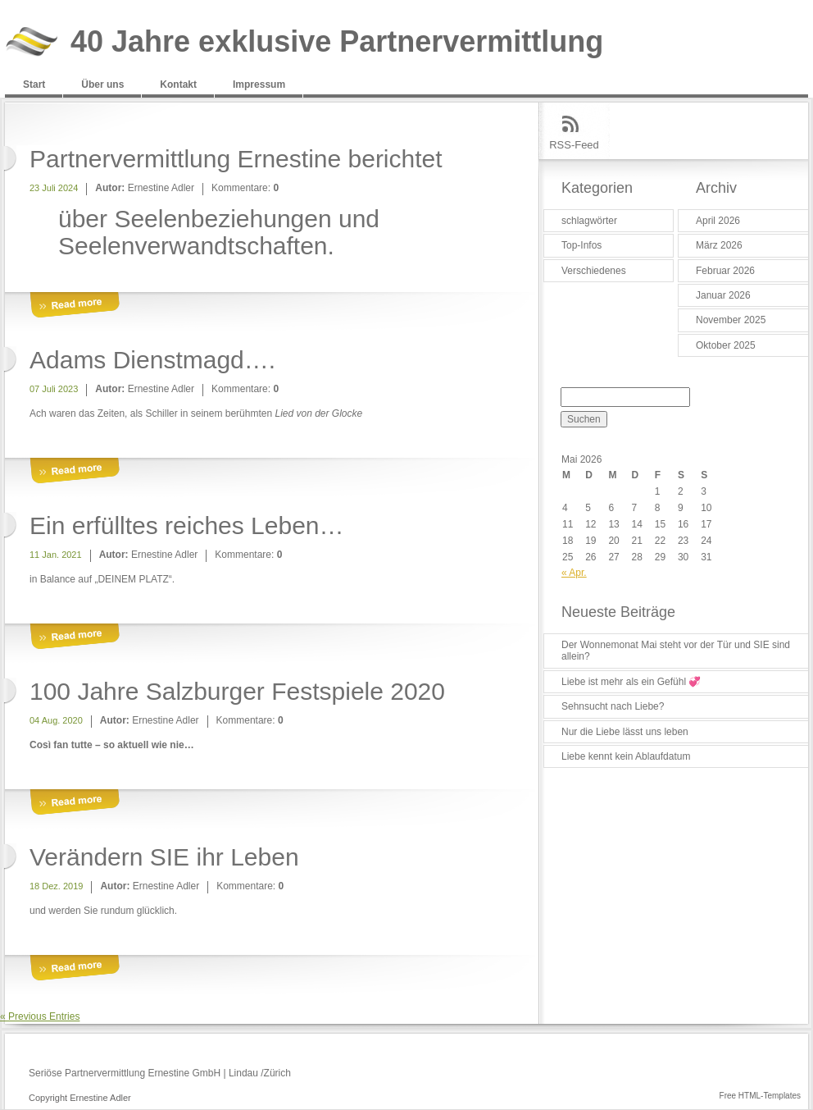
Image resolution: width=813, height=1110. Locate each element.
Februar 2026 (725, 270)
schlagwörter (589, 220)
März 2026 (719, 245)
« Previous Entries (39, 1016)
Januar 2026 (723, 295)
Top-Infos (581, 245)
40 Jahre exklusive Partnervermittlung (336, 42)
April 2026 (718, 220)
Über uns (102, 84)
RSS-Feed (574, 145)
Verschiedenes (593, 270)
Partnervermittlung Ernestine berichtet (236, 158)
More (75, 305)
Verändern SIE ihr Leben (164, 856)
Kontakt (178, 84)
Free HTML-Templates (760, 1095)
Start (34, 84)
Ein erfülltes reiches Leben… (187, 525)
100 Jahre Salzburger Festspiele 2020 (237, 691)
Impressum (259, 84)
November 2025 (730, 320)
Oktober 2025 (726, 345)
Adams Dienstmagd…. (152, 359)
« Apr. (574, 572)
